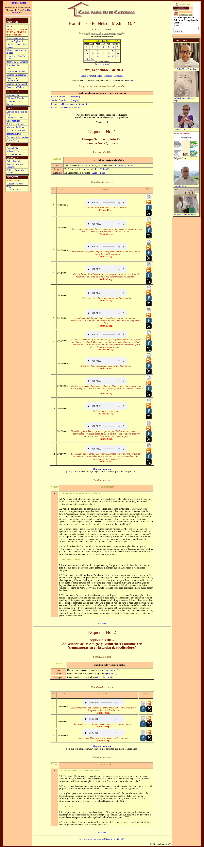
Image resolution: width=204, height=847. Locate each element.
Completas (118, 76)
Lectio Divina (86, 76)
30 (92, 59)
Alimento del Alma (15, 127)
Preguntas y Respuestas (17, 137)
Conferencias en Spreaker (13, 102)
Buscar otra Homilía (115, 839)
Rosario (17, 62)
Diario (9, 68)
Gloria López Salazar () (65, 100)
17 (98, 53)
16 (92, 53)
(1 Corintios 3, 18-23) (123, 165)
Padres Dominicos (14, 161)
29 (86, 59)
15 (86, 53)
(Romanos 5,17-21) (112, 670)
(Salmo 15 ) (111, 673)
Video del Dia (12, 151)
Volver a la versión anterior (91, 839)
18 (103, 53)
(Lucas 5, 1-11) (98, 173)
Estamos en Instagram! (16, 75)
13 (113, 50)
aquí (131, 80)
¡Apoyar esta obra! (14, 183)
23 (92, 56)
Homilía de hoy (13, 65)
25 (103, 56)
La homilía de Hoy (14, 117)
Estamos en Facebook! (16, 84)
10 (98, 50)
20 (113, 53)
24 (98, 56)
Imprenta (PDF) (13, 134)
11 (103, 50)
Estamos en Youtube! (16, 71)
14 (118, 50)
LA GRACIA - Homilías (186, 68)
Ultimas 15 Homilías (15, 98)
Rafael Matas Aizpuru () (65, 107)
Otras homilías (13, 121)
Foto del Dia (12, 148)
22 (86, 56)
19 (108, 53)
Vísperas (108, 76)
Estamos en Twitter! (15, 87)
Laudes (98, 76)
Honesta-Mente (186, 185)
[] (102, 64)
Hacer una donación (15, 38)
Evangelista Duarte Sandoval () (69, 104)
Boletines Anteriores (15, 124)
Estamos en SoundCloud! (12, 79)
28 (118, 56)
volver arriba (102, 623)
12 (108, 50)
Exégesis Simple (186, 157)
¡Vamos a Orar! (186, 128)
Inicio (9, 26)
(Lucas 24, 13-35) (104, 677)
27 (113, 56)
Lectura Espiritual (14, 41)
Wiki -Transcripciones (13, 188)
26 (108, 56)
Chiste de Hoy (12, 140)
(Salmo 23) (105, 169)
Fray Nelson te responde (186, 213)
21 (118, 53)
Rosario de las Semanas (17, 130)
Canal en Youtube (14, 154)
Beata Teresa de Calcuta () (65, 96)
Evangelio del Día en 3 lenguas (186, 98)
